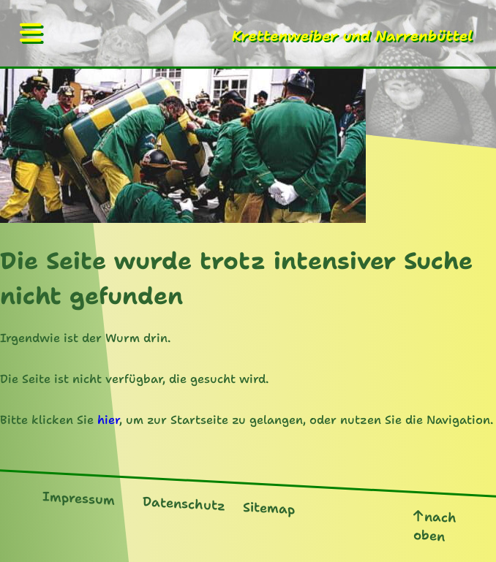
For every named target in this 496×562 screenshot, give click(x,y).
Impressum (78, 498)
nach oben (434, 526)
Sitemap (269, 508)
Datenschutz (184, 503)
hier (108, 420)
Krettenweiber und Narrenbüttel (352, 35)
